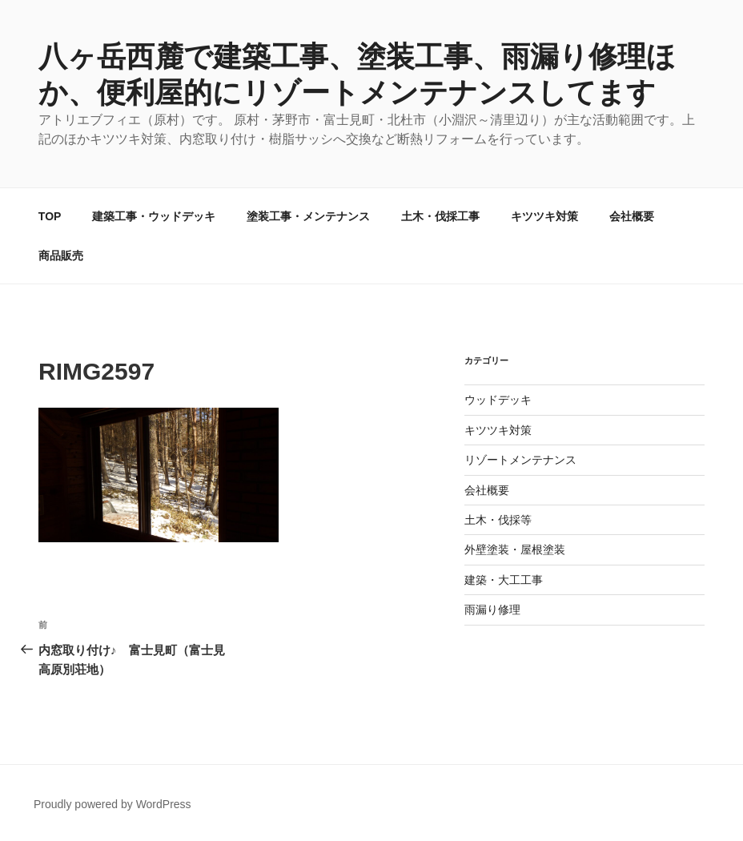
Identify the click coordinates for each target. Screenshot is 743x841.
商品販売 (60, 255)
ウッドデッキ (498, 399)
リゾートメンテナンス (520, 459)
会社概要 (631, 216)
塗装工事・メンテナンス (308, 216)
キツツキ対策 (544, 216)
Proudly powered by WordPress (112, 804)
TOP (50, 216)
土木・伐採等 (498, 519)
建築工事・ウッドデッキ (153, 216)
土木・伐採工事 (440, 216)
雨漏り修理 (492, 609)
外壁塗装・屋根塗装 (514, 549)
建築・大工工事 (503, 579)
